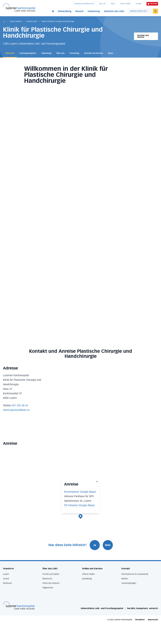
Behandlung (64, 11)
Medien (125, 578)
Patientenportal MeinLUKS (84, 4)
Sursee (6, 578)
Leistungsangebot (27, 53)
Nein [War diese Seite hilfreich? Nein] (108, 545)
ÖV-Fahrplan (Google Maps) (79, 505)
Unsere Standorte (16, 21)
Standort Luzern (31, 21)
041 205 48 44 (20, 405)
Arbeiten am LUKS (114, 11)
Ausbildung (87, 578)
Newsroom (47, 578)
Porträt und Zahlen (51, 574)
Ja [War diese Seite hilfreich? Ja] (94, 545)
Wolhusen (7, 583)
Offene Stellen (125, 4)
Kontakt (139, 4)
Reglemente (48, 587)
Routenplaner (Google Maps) (80, 492)
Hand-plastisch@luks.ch (16, 410)
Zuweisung (94, 11)
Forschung (74, 53)
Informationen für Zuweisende (135, 574)
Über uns (102, 4)
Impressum (153, 620)
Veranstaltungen (129, 583)
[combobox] (140, 11)
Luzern (6, 574)
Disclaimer (140, 620)
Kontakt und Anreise (143, 36)
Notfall (152, 4)
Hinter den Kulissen (51, 583)
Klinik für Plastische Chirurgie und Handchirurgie (58, 21)
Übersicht (10, 53)
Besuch (79, 11)
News (113, 4)
